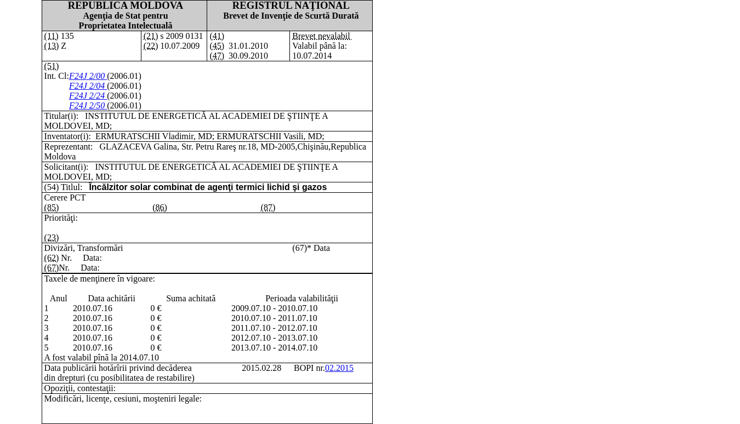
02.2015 (339, 368)
